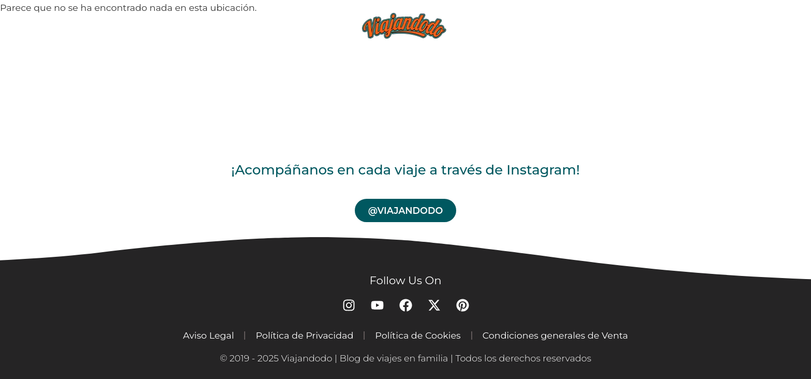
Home (159, 25)
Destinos (227, 25)
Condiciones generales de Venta (555, 335)
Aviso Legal (208, 335)
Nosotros (595, 25)
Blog (293, 25)
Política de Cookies (417, 335)
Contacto (680, 25)
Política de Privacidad (304, 335)
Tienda (521, 25)
